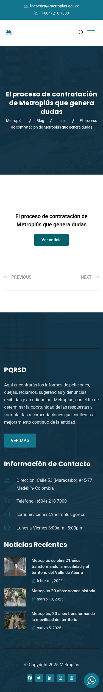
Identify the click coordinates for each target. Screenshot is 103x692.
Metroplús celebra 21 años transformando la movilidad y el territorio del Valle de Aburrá (60, 566)
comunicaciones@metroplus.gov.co (50, 514)
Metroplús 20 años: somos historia (63, 590)
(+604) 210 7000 (54, 13)
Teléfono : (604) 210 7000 (41, 501)
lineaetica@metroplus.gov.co (54, 6)
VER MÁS (20, 440)
